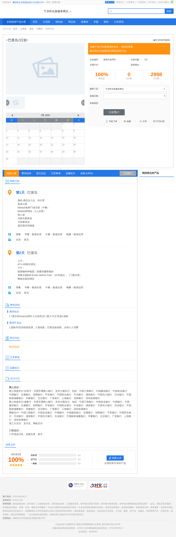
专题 (96, 21)
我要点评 (115, 458)
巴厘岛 (40, 29)
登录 (48, 2)
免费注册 (56, 2)
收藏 (127, 121)
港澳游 (84, 21)
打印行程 (159, 121)
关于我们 (152, 2)
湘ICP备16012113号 (111, 524)
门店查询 (141, 2)
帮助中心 (120, 2)
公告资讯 (119, 21)
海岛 (31, 29)
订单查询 (130, 2)
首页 (35, 21)
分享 (143, 121)
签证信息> (14, 346)
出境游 (46, 21)
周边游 (71, 21)
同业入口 (110, 2)
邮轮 (106, 21)
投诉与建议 (164, 2)
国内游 (59, 21)
